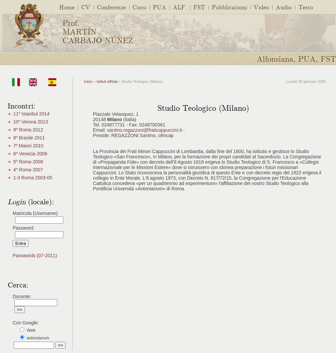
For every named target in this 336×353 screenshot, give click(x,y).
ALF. (180, 7)
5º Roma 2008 (28, 161)
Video (261, 7)
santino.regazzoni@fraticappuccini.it (144, 130)
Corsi (139, 7)
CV (85, 7)
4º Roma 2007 (28, 169)
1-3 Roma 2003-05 (32, 177)
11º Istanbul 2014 (31, 113)
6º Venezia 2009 (30, 153)
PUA (159, 7)
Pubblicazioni (229, 7)
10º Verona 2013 (30, 121)
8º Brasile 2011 (29, 137)
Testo (305, 7)
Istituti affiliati (107, 82)
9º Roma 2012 (28, 129)
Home (67, 7)
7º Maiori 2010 (28, 145)
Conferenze (111, 7)
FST (199, 7)
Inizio (88, 82)
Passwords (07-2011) (35, 255)
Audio (284, 7)
